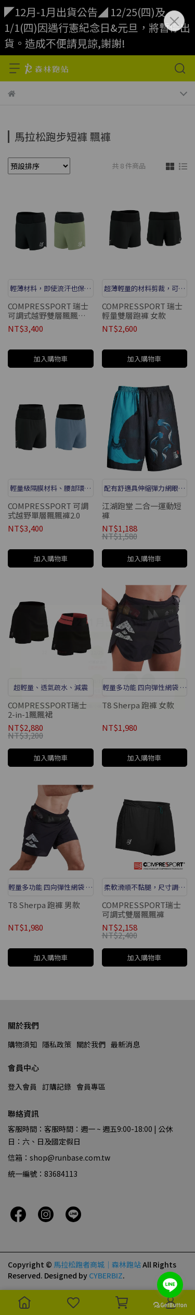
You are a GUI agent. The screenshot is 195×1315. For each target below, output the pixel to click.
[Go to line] (170, 1285)
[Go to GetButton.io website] (170, 1304)
